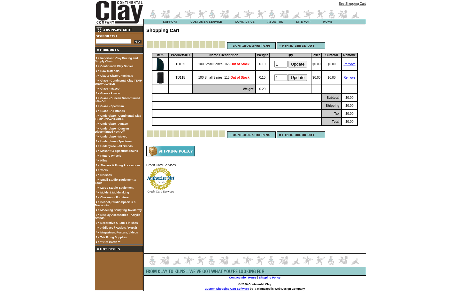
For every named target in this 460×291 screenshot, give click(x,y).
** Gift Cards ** (110, 242)
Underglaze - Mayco (113, 136)
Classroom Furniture (114, 197)
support (170, 21)
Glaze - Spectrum (112, 106)
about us (275, 21)
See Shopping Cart (352, 3)
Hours (252, 277)
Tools (104, 170)
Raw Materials (109, 71)
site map (303, 21)
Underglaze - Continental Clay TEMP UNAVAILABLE (118, 117)
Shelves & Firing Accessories (120, 165)
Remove (349, 64)
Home (328, 21)
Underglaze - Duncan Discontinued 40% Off (112, 130)
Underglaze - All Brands (116, 146)
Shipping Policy (270, 277)
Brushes (106, 175)
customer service (206, 21)
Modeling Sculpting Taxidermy (121, 210)
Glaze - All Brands (112, 111)
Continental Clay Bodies (117, 66)
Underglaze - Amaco (114, 123)
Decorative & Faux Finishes (119, 222)
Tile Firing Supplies (113, 237)
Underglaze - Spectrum (116, 141)
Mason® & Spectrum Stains (119, 151)
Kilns (103, 160)
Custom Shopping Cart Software (227, 288)
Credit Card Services (160, 191)
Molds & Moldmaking (114, 192)
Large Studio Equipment (117, 187)
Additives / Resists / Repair (118, 227)
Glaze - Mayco (109, 88)
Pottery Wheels (110, 155)
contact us (245, 21)
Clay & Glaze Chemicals (116, 75)
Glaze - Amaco (110, 93)
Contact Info (237, 277)
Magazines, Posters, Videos (119, 232)
